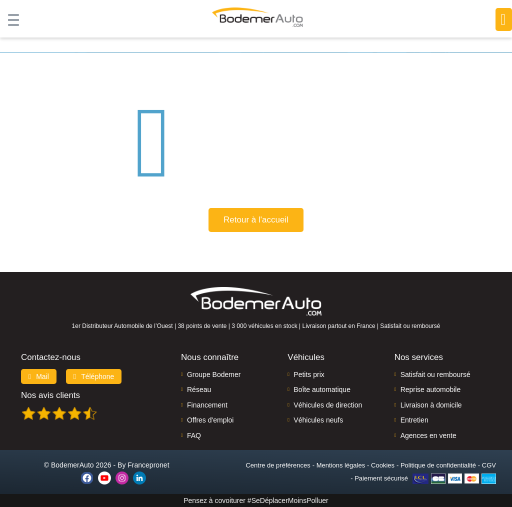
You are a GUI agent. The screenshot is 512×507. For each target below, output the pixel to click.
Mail (38, 376)
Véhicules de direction (328, 405)
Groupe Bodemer (213, 374)
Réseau (199, 390)
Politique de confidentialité (438, 465)
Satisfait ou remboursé (435, 374)
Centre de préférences (278, 465)
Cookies (382, 465)
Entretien (414, 420)
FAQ (194, 436)
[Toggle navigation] (10, 19)
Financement (207, 405)
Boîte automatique (322, 390)
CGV (489, 465)
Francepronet (148, 465)
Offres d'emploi (210, 420)
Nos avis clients (50, 395)
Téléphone (94, 376)
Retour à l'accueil (256, 219)
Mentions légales (341, 465)
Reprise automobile (430, 390)
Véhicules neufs (318, 420)
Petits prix (309, 374)
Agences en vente (428, 436)
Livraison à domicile (431, 405)
